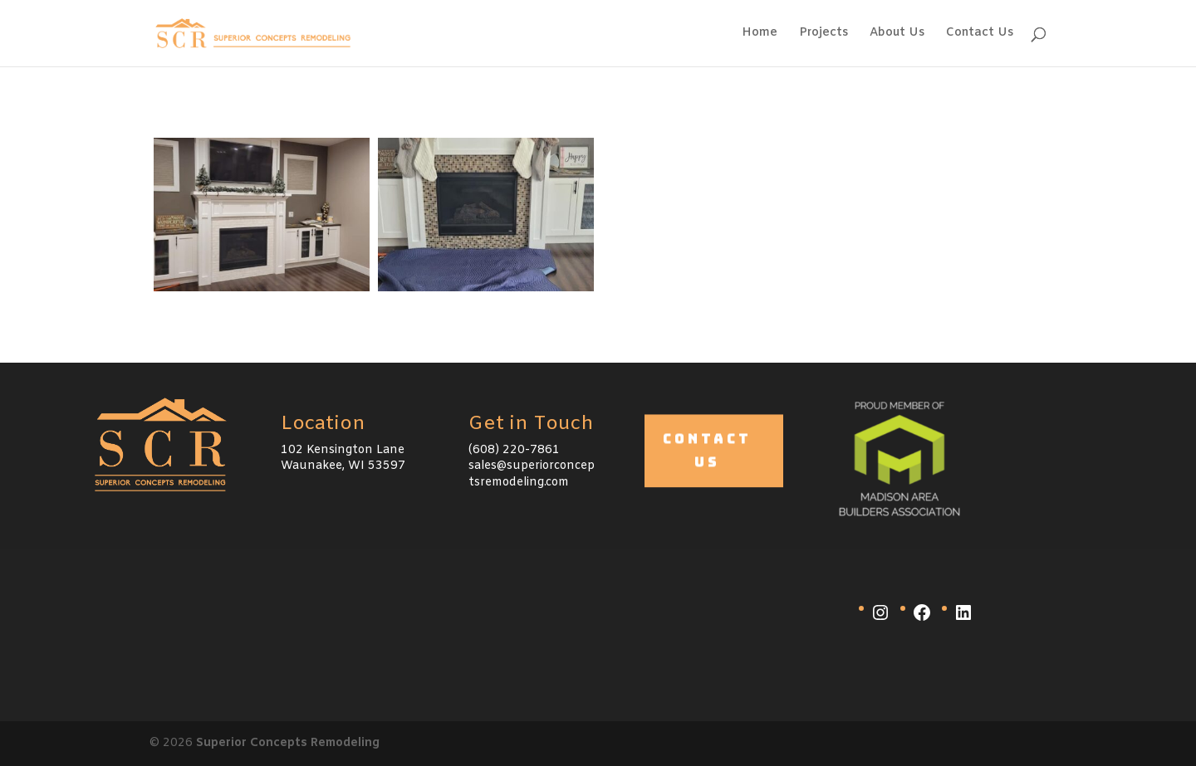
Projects (823, 34)
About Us (897, 34)
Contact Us (979, 34)
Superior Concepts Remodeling (288, 743)
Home (759, 34)
